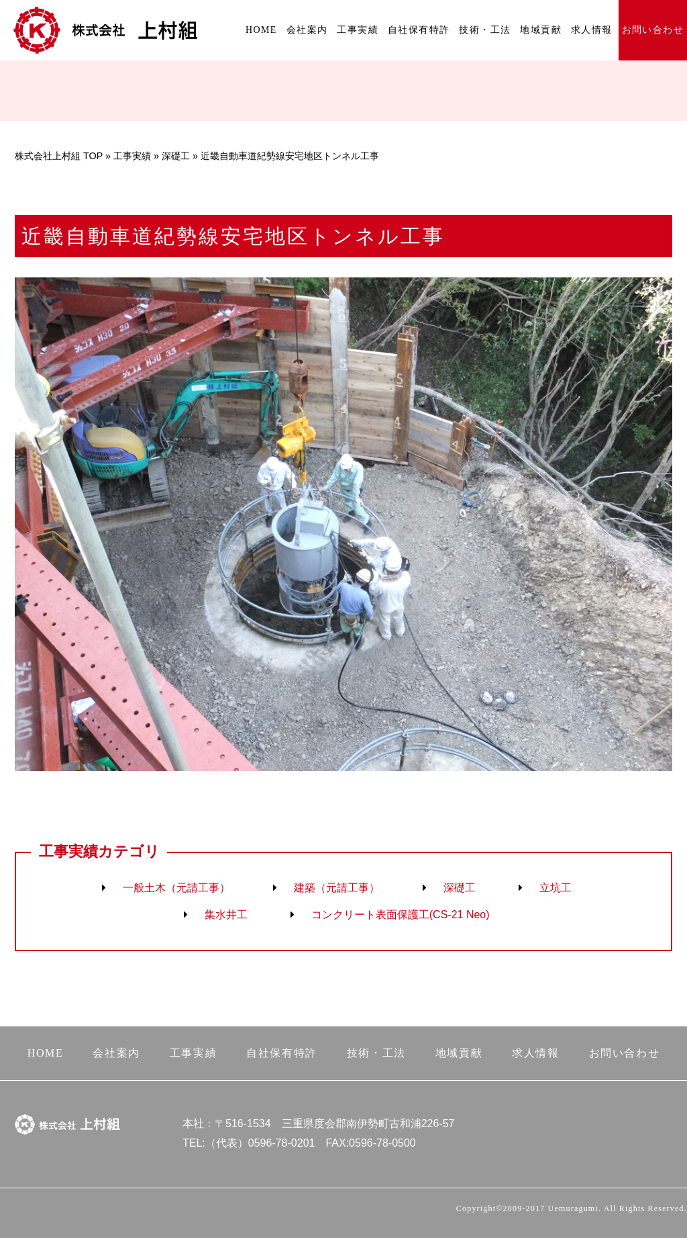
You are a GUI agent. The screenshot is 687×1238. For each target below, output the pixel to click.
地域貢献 (541, 30)
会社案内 (307, 30)
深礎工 (176, 155)
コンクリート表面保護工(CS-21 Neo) (400, 914)
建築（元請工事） (337, 887)
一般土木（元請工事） (176, 887)
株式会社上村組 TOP (59, 155)
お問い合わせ (653, 30)
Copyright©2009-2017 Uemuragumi (527, 1208)
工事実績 (357, 30)
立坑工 (555, 887)
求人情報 (592, 30)
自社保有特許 (419, 30)
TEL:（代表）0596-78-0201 (248, 1143)
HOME (261, 30)
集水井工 (226, 914)
